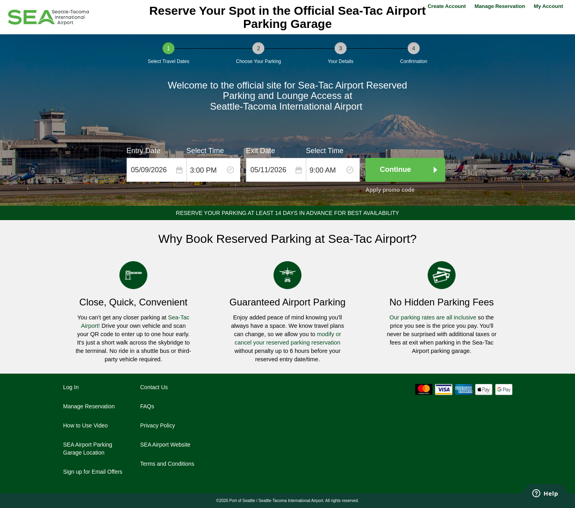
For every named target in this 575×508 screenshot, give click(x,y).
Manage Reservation (499, 6)
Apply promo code (389, 190)
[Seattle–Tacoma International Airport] (48, 17)
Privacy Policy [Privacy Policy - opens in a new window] (157, 425)
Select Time (205, 151)
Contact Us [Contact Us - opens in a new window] (154, 387)
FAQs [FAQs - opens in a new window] (147, 406)
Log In (71, 387)
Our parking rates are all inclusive (432, 317)
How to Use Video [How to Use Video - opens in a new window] (85, 425)
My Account (548, 6)
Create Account (447, 6)
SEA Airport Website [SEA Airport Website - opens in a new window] (165, 444)
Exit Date (260, 151)
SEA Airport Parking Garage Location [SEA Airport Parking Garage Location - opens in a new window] (87, 448)
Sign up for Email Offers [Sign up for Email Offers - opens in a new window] (92, 472)
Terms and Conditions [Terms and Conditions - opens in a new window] (167, 464)
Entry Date (144, 151)
